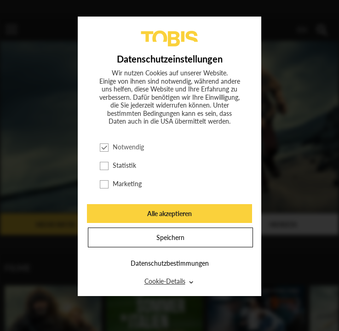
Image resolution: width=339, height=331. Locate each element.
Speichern (170, 237)
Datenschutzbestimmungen (170, 263)
